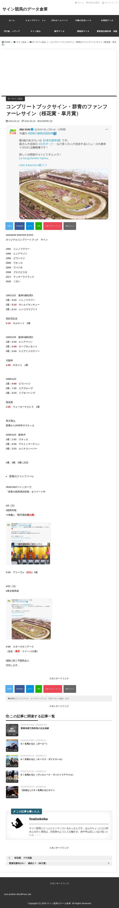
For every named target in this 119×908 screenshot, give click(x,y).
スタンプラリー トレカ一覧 (35, 22)
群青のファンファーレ (19, 698)
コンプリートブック (38, 698)
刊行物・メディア (12, 31)
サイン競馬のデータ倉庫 (25, 9)
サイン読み (36, 31)
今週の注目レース (83, 20)
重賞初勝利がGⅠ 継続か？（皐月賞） (28, 863)
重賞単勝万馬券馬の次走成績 (35, 728)
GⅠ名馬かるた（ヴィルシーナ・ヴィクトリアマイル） (47, 774)
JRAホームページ (59, 20)
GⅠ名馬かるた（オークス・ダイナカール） (42, 759)
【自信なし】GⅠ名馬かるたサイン (38, 790)
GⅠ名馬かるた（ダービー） (34, 744)
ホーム (79, 2)
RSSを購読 (93, 2)
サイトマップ (110, 2)
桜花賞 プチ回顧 (23, 858)
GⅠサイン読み (57, 698)
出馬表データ (107, 20)
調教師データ (83, 31)
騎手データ (59, 31)
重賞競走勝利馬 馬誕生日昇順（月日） (107, 33)
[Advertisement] (59, 72)
